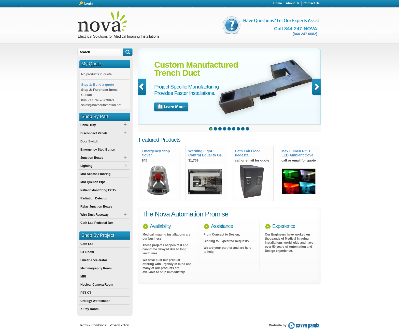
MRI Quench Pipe (93, 182)
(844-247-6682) (305, 34)
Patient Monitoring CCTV (98, 190)
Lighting (86, 166)
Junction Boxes (91, 157)
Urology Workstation (95, 301)
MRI (83, 276)
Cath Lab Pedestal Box (96, 223)
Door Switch (89, 141)
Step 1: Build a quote (97, 84)
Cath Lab (86, 244)
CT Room (87, 252)
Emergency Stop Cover (156, 153)
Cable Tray (88, 125)
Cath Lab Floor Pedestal (247, 153)
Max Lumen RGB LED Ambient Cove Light (297, 153)
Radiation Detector (94, 198)
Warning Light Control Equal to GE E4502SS (205, 153)
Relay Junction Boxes (96, 206)
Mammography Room (96, 268)
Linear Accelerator (93, 260)
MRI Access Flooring (95, 174)
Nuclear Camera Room (96, 284)
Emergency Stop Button (97, 149)
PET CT (85, 293)
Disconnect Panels (94, 133)
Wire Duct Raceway (94, 214)
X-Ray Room (89, 309)
